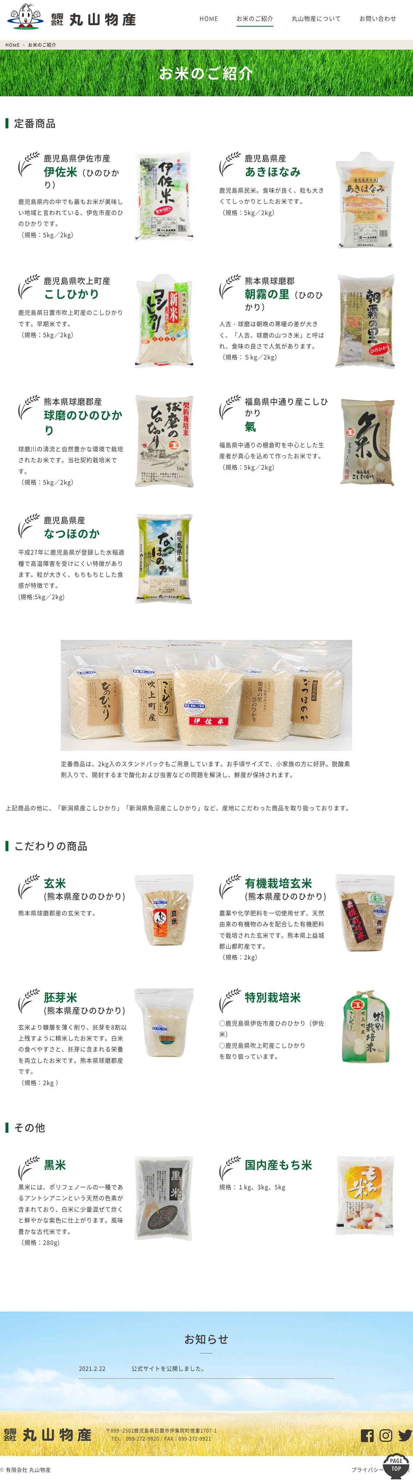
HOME (209, 18)
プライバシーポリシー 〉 (382, 1469)
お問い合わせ (378, 18)
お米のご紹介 (255, 18)
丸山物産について (316, 18)
